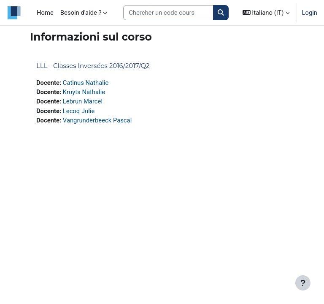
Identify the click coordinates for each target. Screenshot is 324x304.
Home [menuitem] (45, 12)
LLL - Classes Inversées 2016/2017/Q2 (93, 66)
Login (310, 12)
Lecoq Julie (78, 111)
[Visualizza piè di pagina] (302, 282)
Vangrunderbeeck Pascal (97, 120)
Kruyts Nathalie (84, 92)
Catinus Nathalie (85, 83)
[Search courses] (168, 12)
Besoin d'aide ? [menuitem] (81, 12)
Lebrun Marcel (83, 101)
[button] (266, 12)
